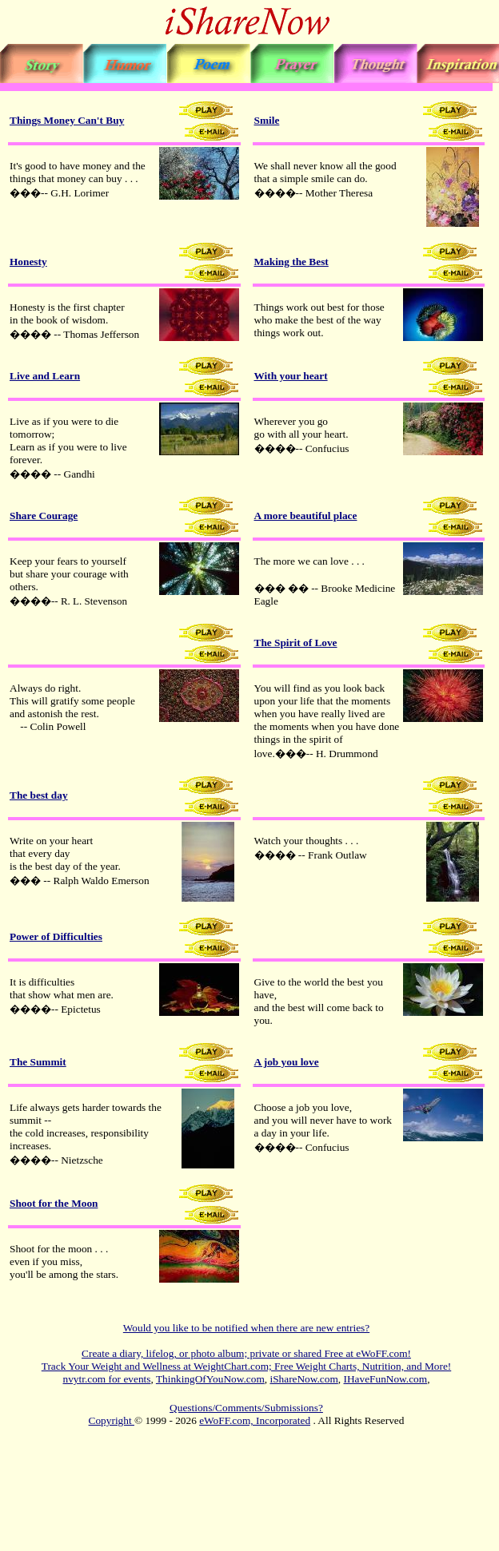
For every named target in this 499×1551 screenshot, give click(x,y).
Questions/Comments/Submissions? (246, 1408)
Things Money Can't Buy (67, 120)
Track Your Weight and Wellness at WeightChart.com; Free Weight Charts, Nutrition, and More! (246, 1366)
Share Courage (44, 516)
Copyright (111, 1420)
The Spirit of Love (295, 643)
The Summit (38, 1062)
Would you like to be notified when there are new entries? (246, 1328)
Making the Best (291, 262)
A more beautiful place (305, 516)
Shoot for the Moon (54, 1203)
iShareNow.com (303, 1379)
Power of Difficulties (56, 936)
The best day (39, 795)
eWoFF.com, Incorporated (254, 1420)
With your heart (291, 376)
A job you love (286, 1062)
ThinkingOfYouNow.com (210, 1379)
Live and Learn (45, 376)
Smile (267, 120)
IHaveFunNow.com (386, 1379)
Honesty (28, 262)
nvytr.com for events (107, 1379)
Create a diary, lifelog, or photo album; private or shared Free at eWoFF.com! (246, 1353)
